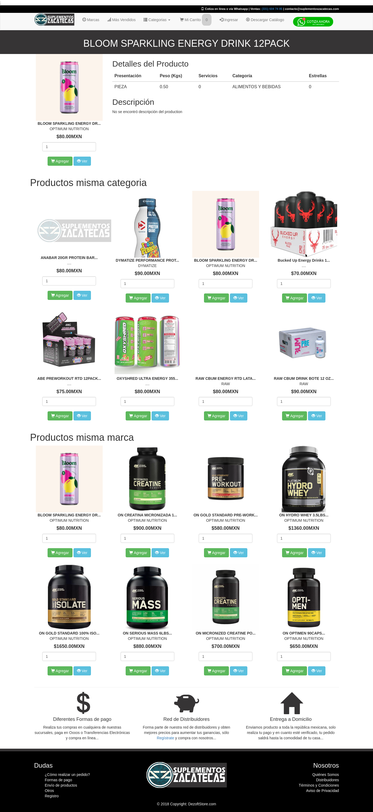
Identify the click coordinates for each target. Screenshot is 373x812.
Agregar (60, 161)
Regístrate (165, 738)
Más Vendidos (121, 20)
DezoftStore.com (202, 804)
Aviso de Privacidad (322, 790)
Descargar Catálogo (265, 20)
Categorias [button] (157, 20)
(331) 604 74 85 (272, 8)
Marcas (90, 20)
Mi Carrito (196, 20)
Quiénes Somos (325, 774)
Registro (52, 796)
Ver (82, 161)
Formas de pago (58, 780)
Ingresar (229, 20)
